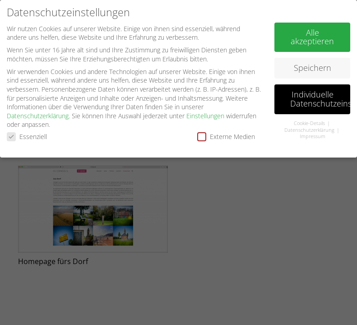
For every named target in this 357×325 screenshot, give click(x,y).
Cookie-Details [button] (310, 121)
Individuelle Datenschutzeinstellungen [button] (320, 97)
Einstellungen (205, 113)
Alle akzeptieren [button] (312, 35)
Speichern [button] (312, 65)
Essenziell (27, 134)
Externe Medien (226, 134)
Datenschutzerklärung (38, 113)
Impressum (312, 134)
